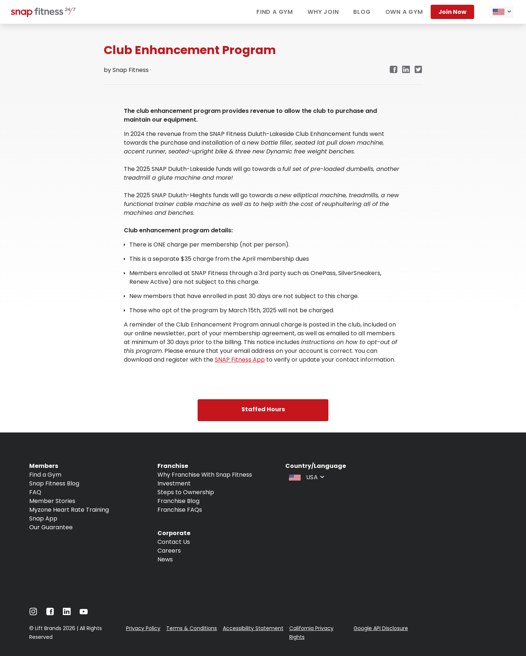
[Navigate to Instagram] (33, 613)
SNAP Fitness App (240, 359)
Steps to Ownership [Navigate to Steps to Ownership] (185, 492)
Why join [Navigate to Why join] (323, 12)
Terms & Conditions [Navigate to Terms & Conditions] (191, 628)
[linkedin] (406, 70)
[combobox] (501, 12)
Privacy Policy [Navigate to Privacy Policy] (143, 628)
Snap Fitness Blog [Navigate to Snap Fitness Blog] (54, 483)
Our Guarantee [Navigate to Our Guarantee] (51, 527)
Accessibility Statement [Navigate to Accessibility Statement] (253, 628)
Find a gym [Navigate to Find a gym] (274, 12)
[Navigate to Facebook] (50, 613)
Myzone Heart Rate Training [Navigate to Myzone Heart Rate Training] (69, 510)
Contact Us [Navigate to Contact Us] (173, 542)
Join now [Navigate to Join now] (452, 12)
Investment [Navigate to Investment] (174, 483)
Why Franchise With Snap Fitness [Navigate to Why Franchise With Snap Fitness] (204, 474)
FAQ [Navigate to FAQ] (35, 492)
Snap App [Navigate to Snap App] (43, 518)
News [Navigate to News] (165, 559)
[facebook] (393, 70)
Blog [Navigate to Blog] (361, 12)
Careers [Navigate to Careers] (169, 550)
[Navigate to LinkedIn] (67, 613)
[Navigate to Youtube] (84, 613)
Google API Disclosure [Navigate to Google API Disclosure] (381, 628)
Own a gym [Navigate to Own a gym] (404, 12)
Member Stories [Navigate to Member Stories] (52, 501)
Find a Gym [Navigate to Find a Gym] (45, 474)
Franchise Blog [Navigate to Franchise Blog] (178, 501)
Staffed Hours (263, 409)
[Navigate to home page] (44, 15)
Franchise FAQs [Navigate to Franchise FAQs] (179, 510)
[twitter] (418, 70)
